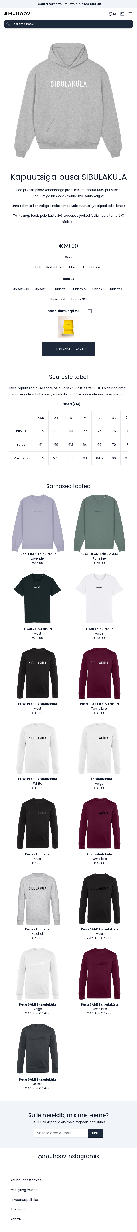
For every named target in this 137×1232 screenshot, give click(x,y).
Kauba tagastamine (26, 1180)
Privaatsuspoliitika (24, 1199)
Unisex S (61, 289)
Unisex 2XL (58, 299)
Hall (38, 267)
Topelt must (92, 267)
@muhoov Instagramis (68, 1156)
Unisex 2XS (21, 289)
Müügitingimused (24, 1190)
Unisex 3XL (79, 299)
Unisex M (80, 289)
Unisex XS (42, 289)
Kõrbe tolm (55, 267)
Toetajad (18, 1209)
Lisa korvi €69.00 (68, 349)
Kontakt (17, 1219)
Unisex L (98, 289)
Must (73, 267)
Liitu (95, 1133)
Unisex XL (117, 289)
